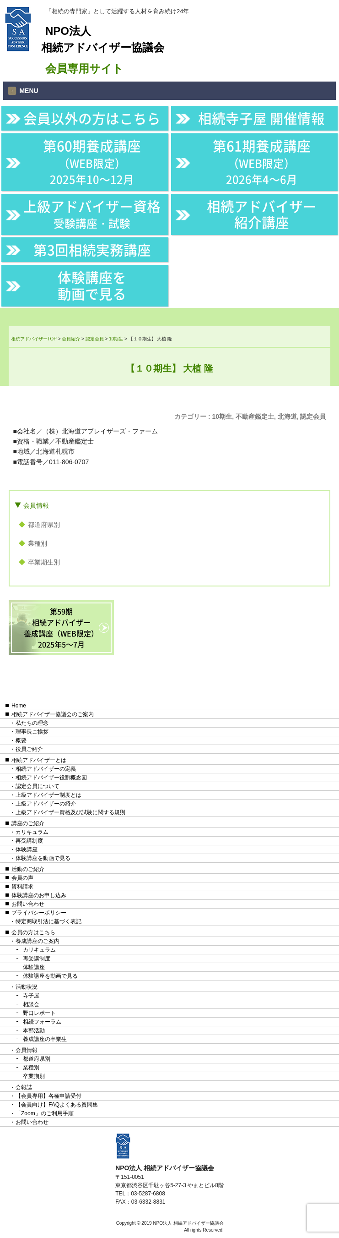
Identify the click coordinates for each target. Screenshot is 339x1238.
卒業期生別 (44, 562)
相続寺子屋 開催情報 (261, 118)
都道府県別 (44, 524)
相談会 (31, 1004)
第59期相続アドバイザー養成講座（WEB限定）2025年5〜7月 (61, 628)
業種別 (37, 543)
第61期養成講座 (262, 161)
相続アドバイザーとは (38, 760)
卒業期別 (34, 1076)
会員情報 (36, 505)
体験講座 (27, 849)
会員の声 (22, 878)
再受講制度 (29, 841)
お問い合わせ (27, 904)
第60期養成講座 (92, 161)
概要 (21, 740)
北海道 (287, 416)
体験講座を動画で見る (92, 285)
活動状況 (27, 987)
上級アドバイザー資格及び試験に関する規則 (70, 812)
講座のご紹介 (27, 823)
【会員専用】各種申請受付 (48, 1096)
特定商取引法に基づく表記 (48, 921)
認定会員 (313, 416)
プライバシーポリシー (38, 912)
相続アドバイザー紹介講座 (262, 214)
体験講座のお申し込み (38, 895)
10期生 (222, 416)
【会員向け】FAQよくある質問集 (57, 1104)
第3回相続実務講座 (92, 249)
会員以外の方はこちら (92, 118)
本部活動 (34, 1030)
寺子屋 (31, 995)
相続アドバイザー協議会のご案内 (52, 714)
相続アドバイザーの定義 (46, 769)
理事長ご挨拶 (32, 732)
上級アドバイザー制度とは (48, 795)
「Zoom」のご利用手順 (45, 1113)
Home (18, 705)
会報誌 (24, 1087)
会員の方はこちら (33, 932)
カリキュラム (32, 832)
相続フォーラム (42, 1022)
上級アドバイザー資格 (92, 214)
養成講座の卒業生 (45, 1039)
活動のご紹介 (27, 869)
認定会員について (37, 786)
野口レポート (39, 1013)
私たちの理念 (32, 723)
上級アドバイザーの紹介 (46, 803)
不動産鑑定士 (255, 416)
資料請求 (22, 886)
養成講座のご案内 (37, 941)
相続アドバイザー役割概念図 (51, 777)
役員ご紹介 (29, 749)
